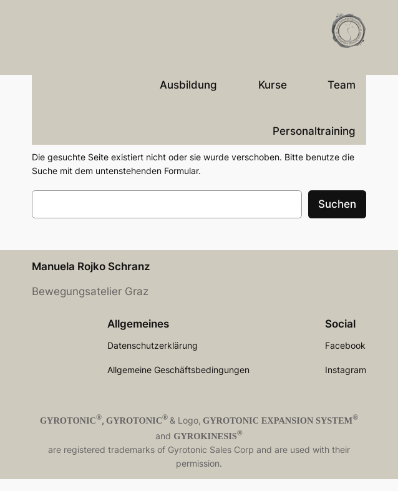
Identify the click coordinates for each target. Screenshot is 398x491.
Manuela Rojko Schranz (91, 266)
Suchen (337, 204)
